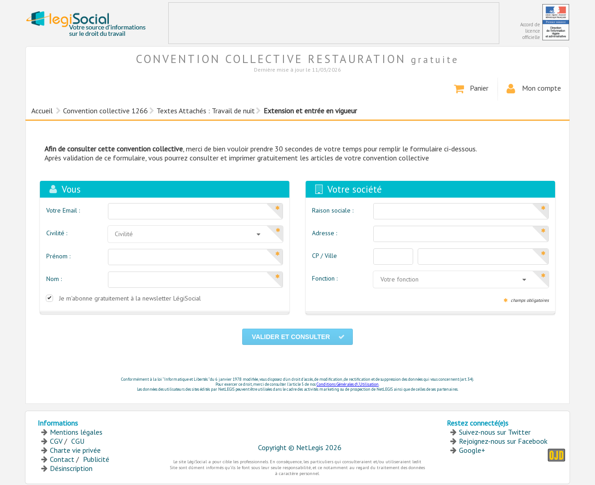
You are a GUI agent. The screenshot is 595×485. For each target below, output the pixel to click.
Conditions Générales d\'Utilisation (348, 384)
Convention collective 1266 (105, 110)
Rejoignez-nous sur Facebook (503, 441)
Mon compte (532, 88)
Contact (62, 459)
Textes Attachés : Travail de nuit (205, 110)
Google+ (472, 450)
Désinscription (71, 468)
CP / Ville (324, 256)
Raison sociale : (332, 210)
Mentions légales (76, 431)
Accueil (42, 110)
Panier (470, 88)
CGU (77, 441)
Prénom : (58, 256)
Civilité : (56, 233)
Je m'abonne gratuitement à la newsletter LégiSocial (130, 298)
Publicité (96, 459)
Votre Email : (63, 210)
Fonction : (324, 278)
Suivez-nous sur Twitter (495, 431)
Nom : (54, 279)
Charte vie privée (75, 450)
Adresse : (324, 233)
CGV (56, 441)
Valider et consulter (298, 336)
